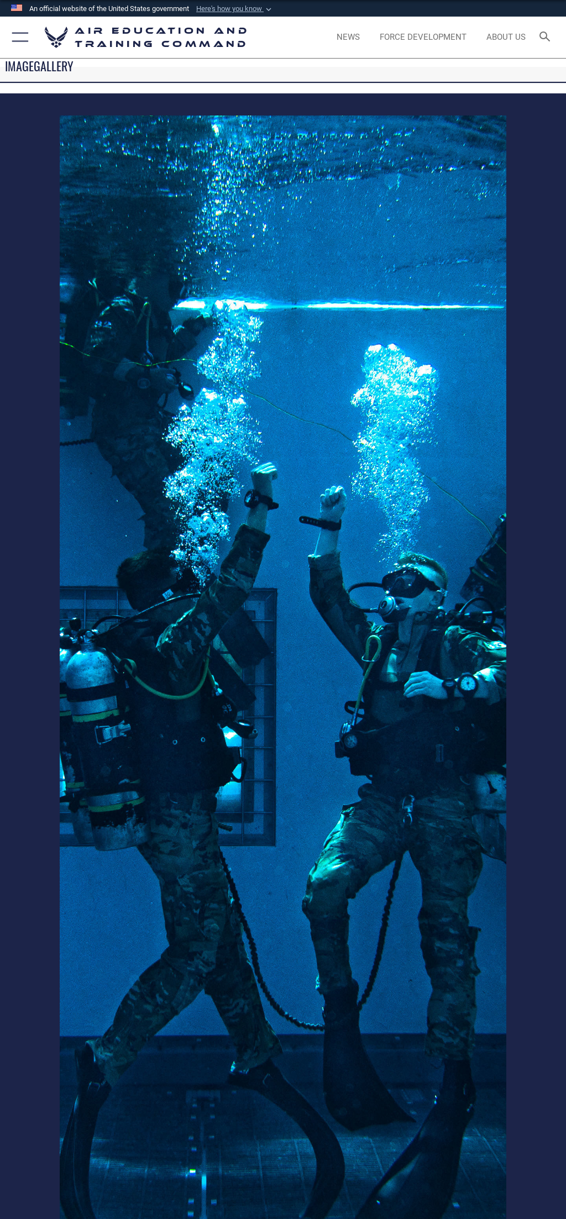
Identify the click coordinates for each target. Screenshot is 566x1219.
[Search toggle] (547, 37)
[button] (235, 8)
